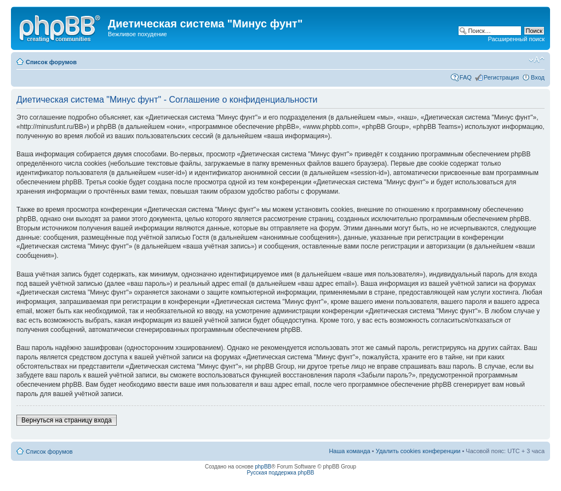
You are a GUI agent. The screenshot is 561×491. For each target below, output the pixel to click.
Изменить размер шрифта (537, 60)
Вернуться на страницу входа (66, 420)
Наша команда (349, 451)
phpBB (263, 467)
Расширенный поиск (516, 39)
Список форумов (51, 62)
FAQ (466, 77)
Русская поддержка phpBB (280, 473)
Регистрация (501, 77)
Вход (538, 77)
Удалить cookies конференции (418, 451)
